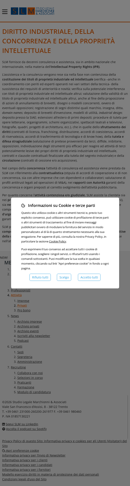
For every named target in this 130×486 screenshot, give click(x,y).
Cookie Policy (57, 241)
